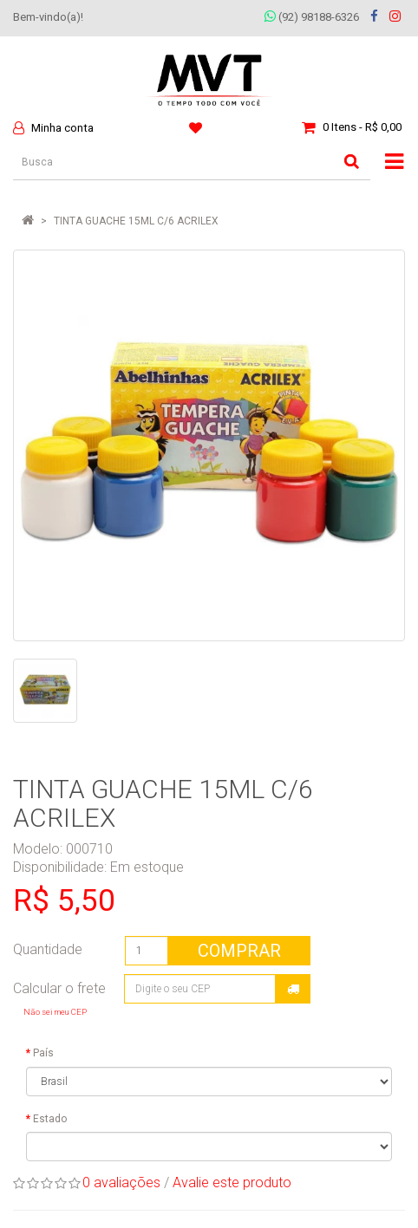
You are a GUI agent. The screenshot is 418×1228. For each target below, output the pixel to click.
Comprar (239, 950)
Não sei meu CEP (55, 1012)
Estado (50, 1119)
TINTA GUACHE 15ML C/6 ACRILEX (136, 221)
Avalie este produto (232, 1182)
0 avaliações (121, 1182)
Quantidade (47, 949)
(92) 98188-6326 (312, 16)
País (43, 1053)
